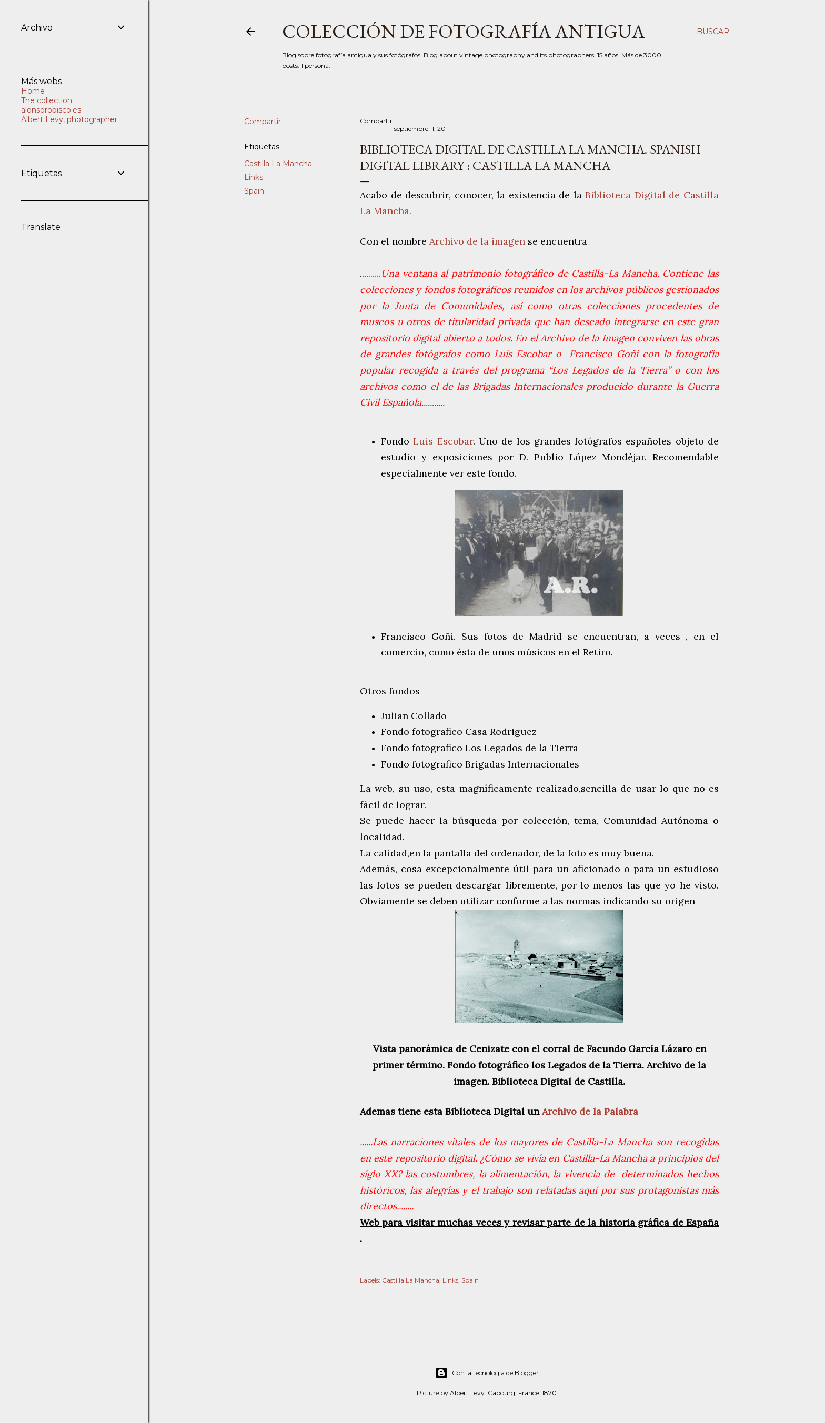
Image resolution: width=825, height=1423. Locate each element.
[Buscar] (713, 31)
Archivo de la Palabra (588, 1111)
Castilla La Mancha (278, 163)
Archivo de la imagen (477, 241)
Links (253, 177)
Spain (254, 191)
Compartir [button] (262, 121)
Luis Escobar (442, 441)
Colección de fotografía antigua (463, 31)
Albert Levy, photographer (69, 119)
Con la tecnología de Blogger (487, 1373)
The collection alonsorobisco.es (51, 105)
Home (33, 91)
